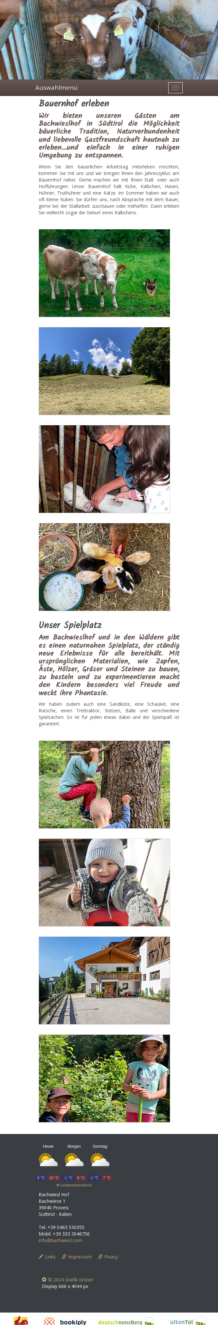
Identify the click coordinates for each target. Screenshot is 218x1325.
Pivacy (108, 1257)
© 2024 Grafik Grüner (67, 1280)
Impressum (77, 1257)
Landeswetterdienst (75, 1185)
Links (47, 1257)
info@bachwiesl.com (60, 1240)
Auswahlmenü (56, 87)
